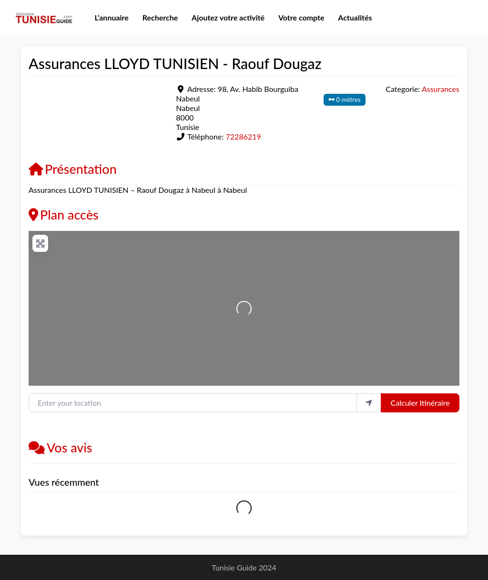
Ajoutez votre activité (228, 17)
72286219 (243, 136)
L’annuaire (111, 17)
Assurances (440, 88)
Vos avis (60, 447)
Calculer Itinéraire (420, 402)
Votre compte (301, 17)
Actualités (355, 17)
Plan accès (64, 214)
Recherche (160, 17)
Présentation (73, 169)
